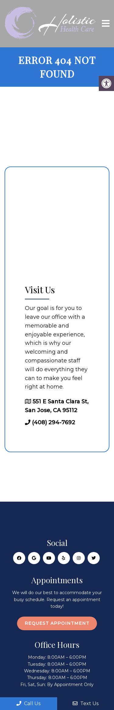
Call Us (28, 703)
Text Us (85, 703)
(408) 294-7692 (53, 422)
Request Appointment (57, 623)
